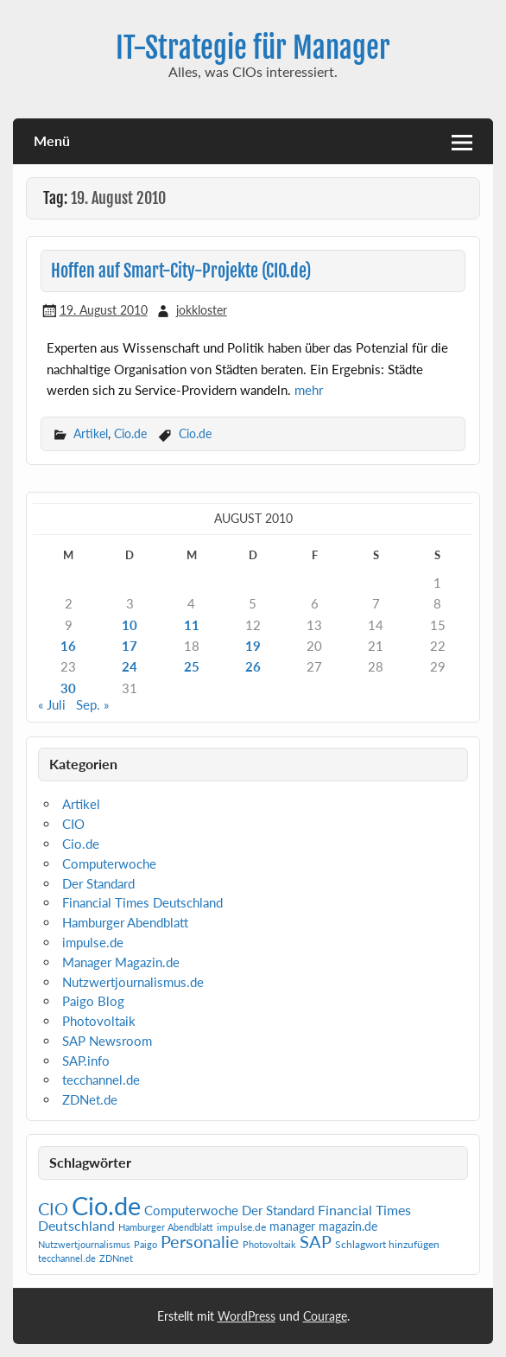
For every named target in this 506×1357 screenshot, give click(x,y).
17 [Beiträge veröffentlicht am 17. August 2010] (129, 645)
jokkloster (201, 310)
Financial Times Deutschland (142, 902)
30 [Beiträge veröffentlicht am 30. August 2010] (68, 688)
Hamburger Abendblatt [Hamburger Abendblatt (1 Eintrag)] (165, 1227)
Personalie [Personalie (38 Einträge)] (200, 1241)
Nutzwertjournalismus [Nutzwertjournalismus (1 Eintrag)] (84, 1244)
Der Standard (98, 883)
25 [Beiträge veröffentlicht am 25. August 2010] (191, 666)
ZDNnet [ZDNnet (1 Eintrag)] (116, 1258)
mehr (308, 390)
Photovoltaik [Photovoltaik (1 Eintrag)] (269, 1244)
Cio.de (130, 433)
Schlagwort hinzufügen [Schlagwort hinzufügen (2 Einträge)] (387, 1244)
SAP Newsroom (107, 1040)
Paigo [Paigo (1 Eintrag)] (145, 1244)
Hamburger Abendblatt (125, 922)
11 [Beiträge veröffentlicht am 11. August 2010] (191, 625)
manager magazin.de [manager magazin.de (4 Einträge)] (323, 1226)
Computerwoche (109, 863)
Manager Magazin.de (121, 962)
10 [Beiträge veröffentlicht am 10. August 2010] (129, 625)
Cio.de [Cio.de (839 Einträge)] (106, 1205)
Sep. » (92, 704)
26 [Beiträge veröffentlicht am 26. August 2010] (253, 666)
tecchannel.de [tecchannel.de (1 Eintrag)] (67, 1258)
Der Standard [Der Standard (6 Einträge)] (278, 1210)
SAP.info (86, 1060)
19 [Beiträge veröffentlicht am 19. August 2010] (253, 645)
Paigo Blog (93, 1001)
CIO (73, 823)
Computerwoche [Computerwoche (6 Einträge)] (191, 1210)
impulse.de (92, 942)
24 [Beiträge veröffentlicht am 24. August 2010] (129, 666)
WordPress (246, 1316)
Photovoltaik (99, 1021)
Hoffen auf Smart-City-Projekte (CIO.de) (181, 271)
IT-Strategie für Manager (253, 47)
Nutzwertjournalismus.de (133, 982)
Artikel (90, 433)
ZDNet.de (89, 1099)
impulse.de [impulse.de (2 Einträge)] (241, 1226)
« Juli (52, 704)
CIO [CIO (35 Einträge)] (53, 1209)
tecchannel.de (101, 1079)
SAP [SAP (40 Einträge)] (316, 1241)
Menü (52, 140)
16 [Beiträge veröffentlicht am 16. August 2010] (68, 645)
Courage (325, 1316)
